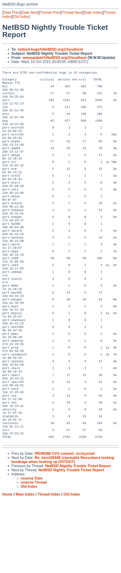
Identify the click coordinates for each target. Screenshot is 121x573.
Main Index (25, 568)
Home (7, 568)
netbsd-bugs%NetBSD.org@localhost (50, 49)
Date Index (93, 12)
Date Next (30, 12)
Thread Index (49, 568)
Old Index (21, 17)
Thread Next (72, 12)
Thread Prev (50, 12)
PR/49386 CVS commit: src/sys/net (65, 528)
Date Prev (11, 12)
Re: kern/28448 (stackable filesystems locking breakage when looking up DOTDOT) (62, 534)
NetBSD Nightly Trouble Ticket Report (78, 540)
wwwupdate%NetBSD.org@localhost (55, 58)
